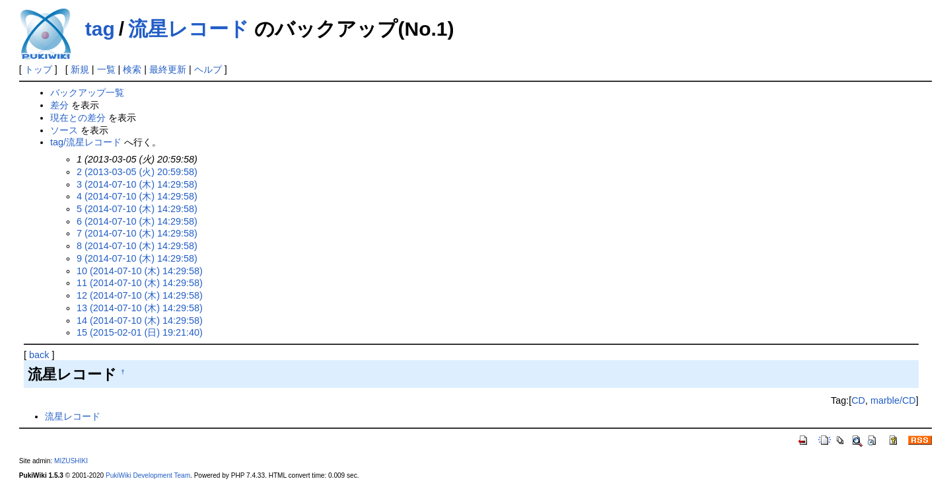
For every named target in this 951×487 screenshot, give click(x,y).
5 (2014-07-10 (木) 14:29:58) (137, 209)
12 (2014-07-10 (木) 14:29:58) (140, 295)
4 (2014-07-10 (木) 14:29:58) (137, 196)
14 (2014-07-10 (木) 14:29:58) (140, 320)
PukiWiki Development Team (148, 475)
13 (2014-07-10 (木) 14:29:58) (140, 308)
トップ (38, 69)
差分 (59, 105)
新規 (80, 69)
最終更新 (167, 69)
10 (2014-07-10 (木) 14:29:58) (140, 271)
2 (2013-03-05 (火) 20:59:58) (137, 172)
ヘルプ (208, 69)
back (39, 355)
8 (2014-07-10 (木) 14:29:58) (137, 246)
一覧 (106, 69)
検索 (132, 69)
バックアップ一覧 (87, 92)
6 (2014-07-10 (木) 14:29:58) (137, 221)
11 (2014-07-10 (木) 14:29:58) (140, 283)
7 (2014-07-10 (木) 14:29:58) (137, 233)
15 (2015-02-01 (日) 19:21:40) (140, 332)
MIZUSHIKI (71, 461)
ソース (64, 130)
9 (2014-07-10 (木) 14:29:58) (137, 258)
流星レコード (188, 29)
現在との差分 (78, 117)
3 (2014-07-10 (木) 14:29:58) (137, 184)
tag (100, 29)
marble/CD (893, 400)
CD (858, 400)
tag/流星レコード (86, 142)
